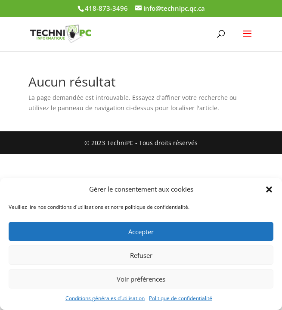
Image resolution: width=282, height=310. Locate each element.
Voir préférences (141, 279)
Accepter (141, 231)
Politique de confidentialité (180, 298)
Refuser (141, 255)
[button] (269, 189)
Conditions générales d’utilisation (105, 298)
